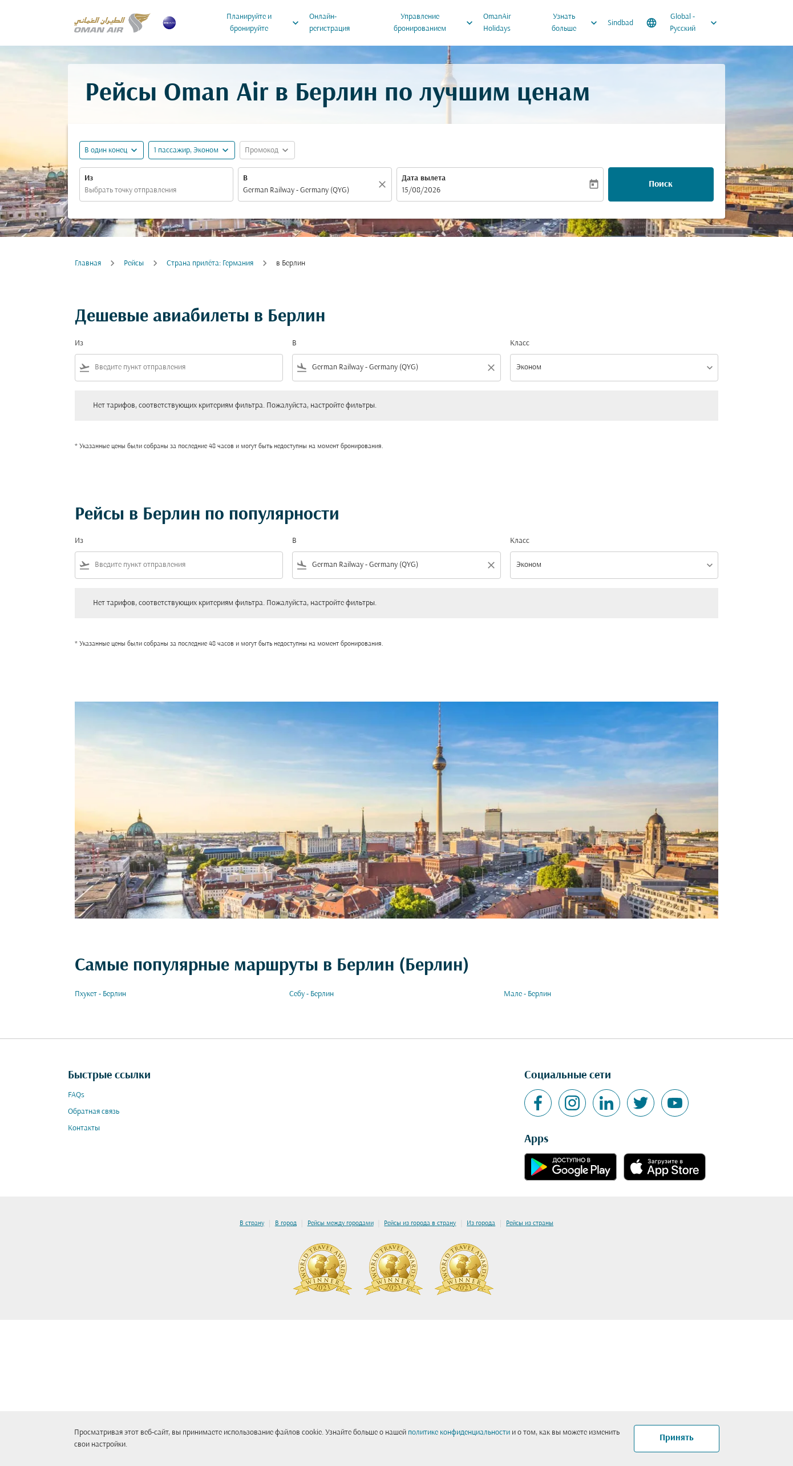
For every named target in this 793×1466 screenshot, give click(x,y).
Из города (481, 1223)
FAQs (76, 1095)
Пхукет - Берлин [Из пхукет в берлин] (100, 994)
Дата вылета (424, 178)
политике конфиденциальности (459, 1432)
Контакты (84, 1128)
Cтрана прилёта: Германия (210, 263)
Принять (677, 1438)
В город (286, 1223)
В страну (252, 1223)
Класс (519, 343)
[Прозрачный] (384, 184)
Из (88, 178)
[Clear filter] (490, 368)
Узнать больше (577, 22)
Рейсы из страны (529, 1223)
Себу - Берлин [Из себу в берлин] (311, 994)
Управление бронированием (436, 22)
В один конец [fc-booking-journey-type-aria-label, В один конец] (105, 150)
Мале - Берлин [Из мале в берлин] (527, 994)
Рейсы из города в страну (420, 1223)
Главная (88, 263)
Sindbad (620, 23)
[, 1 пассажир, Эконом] (186, 150)
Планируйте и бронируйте (265, 22)
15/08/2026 (421, 190)
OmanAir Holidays (497, 23)
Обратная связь (93, 1111)
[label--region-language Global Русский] (682, 22)
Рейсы (134, 263)
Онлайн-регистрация (329, 23)
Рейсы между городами (341, 1223)
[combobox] (156, 190)
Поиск (661, 184)
